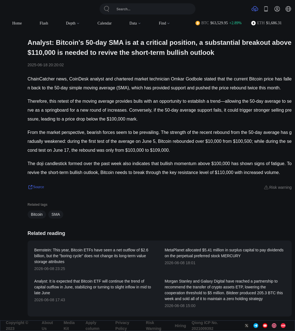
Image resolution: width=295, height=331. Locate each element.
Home (17, 23)
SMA (56, 214)
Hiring (180, 325)
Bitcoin (37, 214)
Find (164, 23)
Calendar (105, 23)
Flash (44, 23)
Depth (73, 23)
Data (135, 23)
